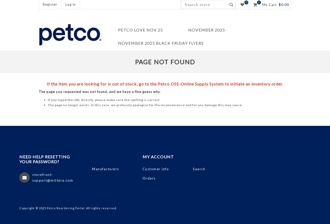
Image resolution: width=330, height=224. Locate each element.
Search (231, 4)
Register (50, 4)
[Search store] (204, 4)
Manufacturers (105, 169)
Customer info (156, 169)
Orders (149, 178)
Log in (70, 4)
